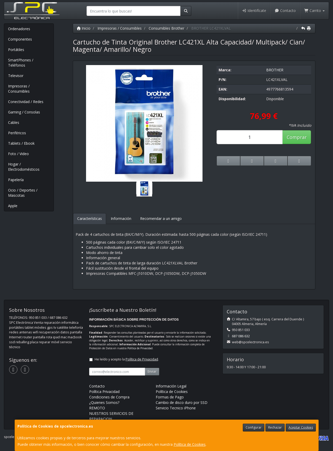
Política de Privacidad (140, 348)
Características (89, 218)
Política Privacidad (104, 391)
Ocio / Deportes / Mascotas (22, 193)
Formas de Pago (170, 397)
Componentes (20, 39)
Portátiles (16, 49)
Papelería (16, 179)
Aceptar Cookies (301, 427)
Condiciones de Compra (109, 397)
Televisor (15, 75)
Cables (13, 122)
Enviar (152, 371)
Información (121, 218)
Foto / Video (18, 153)
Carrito (314, 10)
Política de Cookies (190, 444)
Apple (12, 205)
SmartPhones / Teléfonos (20, 63)
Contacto (285, 10)
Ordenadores (19, 28)
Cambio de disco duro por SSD (181, 402)
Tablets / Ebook (21, 143)
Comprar (297, 137)
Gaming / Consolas (24, 112)
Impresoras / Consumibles (19, 89)
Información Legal (171, 386)
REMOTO (97, 407)
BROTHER (274, 69)
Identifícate (254, 10)
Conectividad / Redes (25, 101)
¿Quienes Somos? (104, 402)
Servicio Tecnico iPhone (176, 407)
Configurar (254, 427)
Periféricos (17, 132)
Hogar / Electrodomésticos (24, 167)
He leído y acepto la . (127, 359)
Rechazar (275, 427)
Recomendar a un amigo (161, 218)
